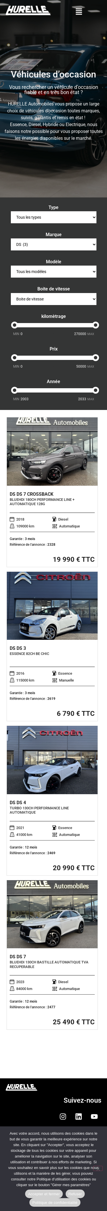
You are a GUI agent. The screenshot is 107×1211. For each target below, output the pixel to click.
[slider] (14, 325)
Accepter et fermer (44, 1194)
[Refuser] (98, 1168)
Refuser (75, 1194)
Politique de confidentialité (54, 1202)
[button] (78, 12)
